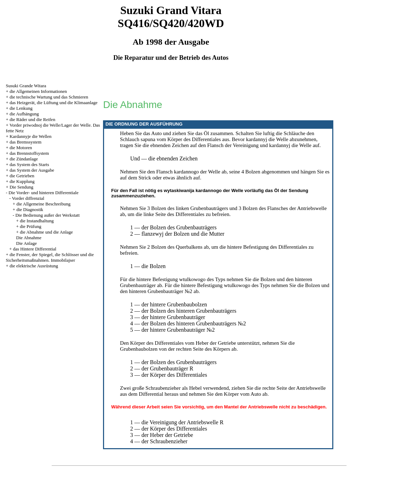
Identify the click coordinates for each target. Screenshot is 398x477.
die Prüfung (30, 226)
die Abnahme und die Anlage (46, 232)
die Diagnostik (30, 209)
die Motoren (20, 147)
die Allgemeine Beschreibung (44, 203)
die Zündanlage (23, 158)
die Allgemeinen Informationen (38, 91)
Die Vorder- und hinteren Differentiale (43, 192)
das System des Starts (29, 164)
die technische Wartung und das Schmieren (48, 97)
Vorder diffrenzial (28, 198)
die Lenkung (20, 108)
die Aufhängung (24, 113)
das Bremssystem (25, 142)
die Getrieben (21, 175)
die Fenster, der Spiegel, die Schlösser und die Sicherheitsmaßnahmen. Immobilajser (50, 257)
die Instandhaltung (36, 220)
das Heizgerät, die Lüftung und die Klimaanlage (53, 102)
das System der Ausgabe (31, 170)
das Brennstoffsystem (29, 153)
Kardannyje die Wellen (30, 136)
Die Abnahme (28, 237)
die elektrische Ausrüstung (33, 265)
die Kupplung (21, 181)
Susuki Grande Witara (26, 85)
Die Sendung (21, 187)
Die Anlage (26, 243)
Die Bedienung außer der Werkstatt (47, 215)
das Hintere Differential (34, 249)
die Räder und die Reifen (32, 119)
